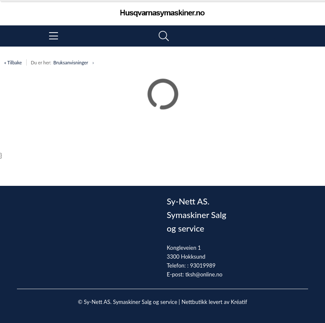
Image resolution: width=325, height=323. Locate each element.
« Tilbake (13, 62)
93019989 (202, 265)
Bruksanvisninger (70, 62)
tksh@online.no (204, 274)
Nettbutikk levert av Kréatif (214, 301)
